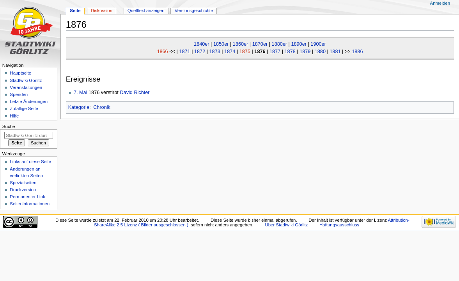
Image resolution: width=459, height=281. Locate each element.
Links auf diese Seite (30, 161)
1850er (221, 44)
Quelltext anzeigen (146, 10)
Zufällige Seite (24, 108)
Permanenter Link (27, 196)
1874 (229, 51)
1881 (335, 51)
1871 (184, 51)
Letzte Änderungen (29, 101)
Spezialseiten (23, 182)
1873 (214, 51)
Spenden (19, 94)
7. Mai (80, 92)
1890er (299, 44)
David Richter (134, 92)
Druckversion (23, 189)
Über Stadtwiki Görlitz (286, 224)
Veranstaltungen (26, 87)
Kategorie (78, 107)
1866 (162, 51)
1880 (320, 51)
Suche (8, 126)
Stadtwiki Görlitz (26, 80)
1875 (244, 51)
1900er (318, 44)
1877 (274, 51)
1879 (305, 51)
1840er (201, 44)
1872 (199, 51)
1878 (290, 51)
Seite (75, 10)
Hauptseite (20, 73)
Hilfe (14, 116)
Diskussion (101, 10)
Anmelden (440, 3)
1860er (240, 44)
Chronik (101, 107)
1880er (279, 44)
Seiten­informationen (30, 203)
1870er (260, 44)
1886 (357, 51)
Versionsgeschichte (194, 10)
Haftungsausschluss (339, 224)
